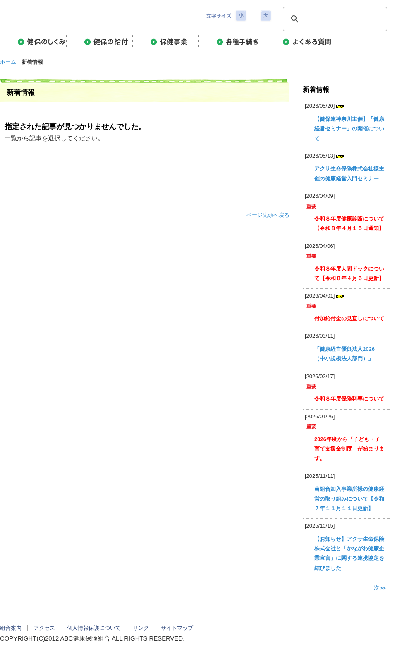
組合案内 (11, 628)
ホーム (8, 62)
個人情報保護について (94, 628)
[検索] (333, 19)
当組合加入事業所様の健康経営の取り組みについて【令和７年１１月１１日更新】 (349, 498)
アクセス (44, 628)
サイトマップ (177, 628)
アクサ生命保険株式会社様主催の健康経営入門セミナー (349, 173)
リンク (141, 628)
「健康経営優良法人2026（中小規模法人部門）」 (344, 354)
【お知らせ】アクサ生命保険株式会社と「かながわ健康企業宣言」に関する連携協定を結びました (349, 553)
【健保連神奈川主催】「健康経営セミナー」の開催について (349, 129)
